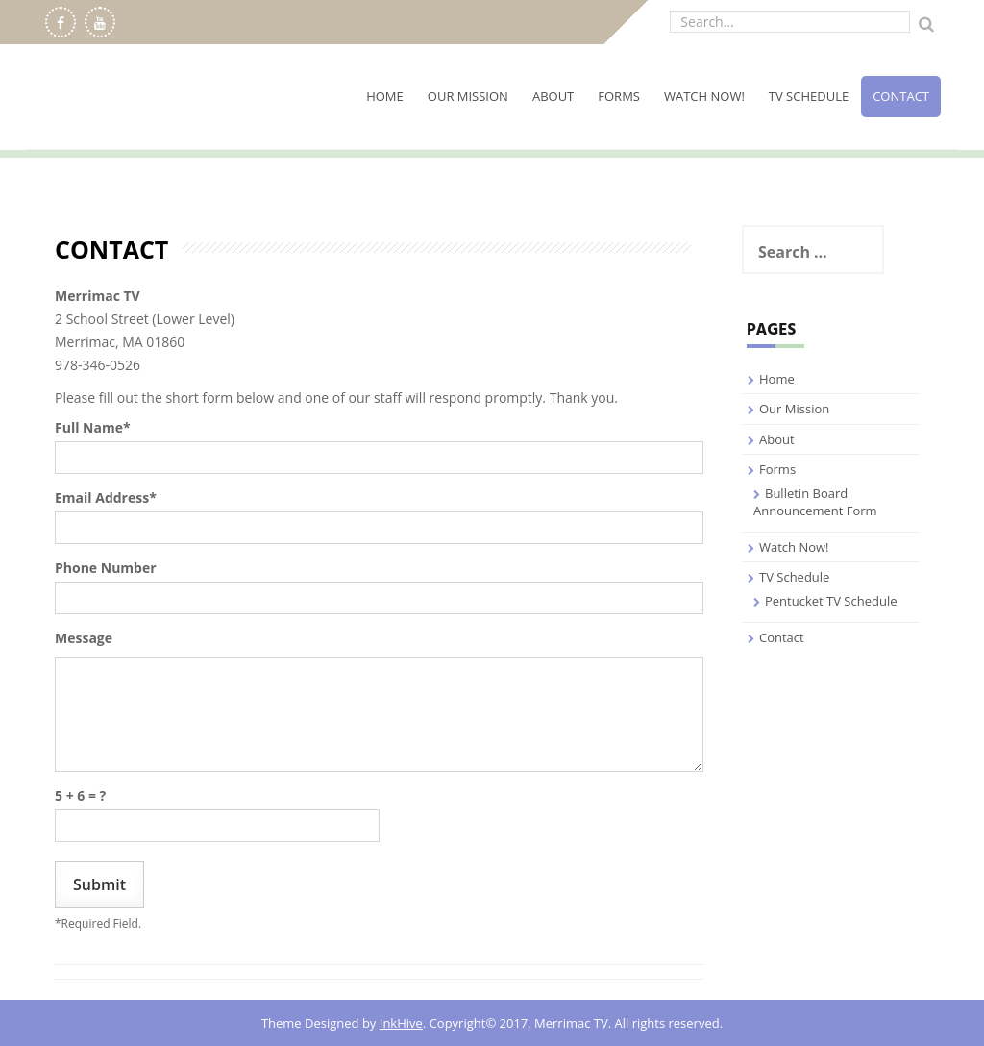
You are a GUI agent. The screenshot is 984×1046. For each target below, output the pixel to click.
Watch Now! (704, 96)
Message (83, 638)
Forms (619, 96)
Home (385, 96)
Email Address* (106, 497)
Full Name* (93, 427)
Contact (901, 96)
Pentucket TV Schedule (831, 601)
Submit (99, 884)
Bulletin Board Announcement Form (815, 502)
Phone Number (106, 568)
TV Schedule (809, 96)
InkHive (401, 1023)
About (553, 96)
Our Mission (468, 96)
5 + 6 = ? (80, 795)
